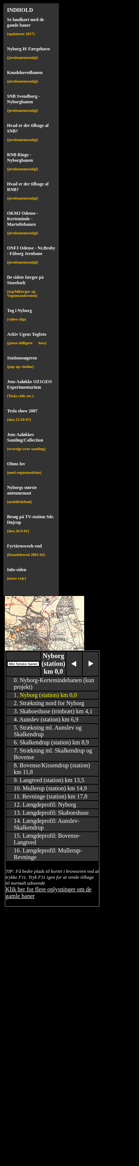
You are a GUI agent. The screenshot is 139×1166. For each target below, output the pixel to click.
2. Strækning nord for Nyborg (49, 703)
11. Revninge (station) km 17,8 (50, 796)
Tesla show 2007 (22, 410)
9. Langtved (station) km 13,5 (49, 780)
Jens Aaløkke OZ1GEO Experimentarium (29, 384)
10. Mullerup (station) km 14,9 (50, 788)
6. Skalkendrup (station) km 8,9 (51, 742)
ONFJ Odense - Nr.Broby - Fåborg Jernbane (31, 250)
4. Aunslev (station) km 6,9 (46, 719)
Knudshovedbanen (25, 72)
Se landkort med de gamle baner (25, 22)
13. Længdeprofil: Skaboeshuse (51, 813)
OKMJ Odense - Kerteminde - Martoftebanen (22, 219)
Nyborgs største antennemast (22, 490)
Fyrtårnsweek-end (24, 546)
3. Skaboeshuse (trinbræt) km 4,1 (53, 711)
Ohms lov (16, 463)
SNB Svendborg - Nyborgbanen (23, 99)
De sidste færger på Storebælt (25, 280)
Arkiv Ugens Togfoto (26, 334)
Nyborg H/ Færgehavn (28, 48)
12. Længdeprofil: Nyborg (45, 804)
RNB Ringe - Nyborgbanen (20, 157)
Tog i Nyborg (19, 310)
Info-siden (16, 569)
